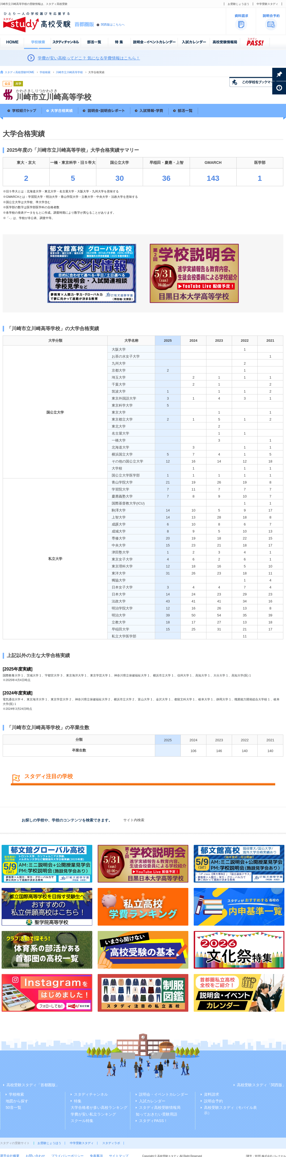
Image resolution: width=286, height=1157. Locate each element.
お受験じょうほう (238, 3)
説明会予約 (213, 1101)
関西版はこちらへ (113, 24)
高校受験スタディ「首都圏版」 (32, 1085)
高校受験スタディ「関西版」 (261, 1085)
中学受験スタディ (267, 3)
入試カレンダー (152, 1101)
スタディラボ (111, 1143)
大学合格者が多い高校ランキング (99, 1107)
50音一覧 (13, 1107)
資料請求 (211, 1094)
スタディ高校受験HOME (19, 72)
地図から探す (17, 1101)
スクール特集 (82, 1121)
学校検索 (45, 72)
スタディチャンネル (91, 1094)
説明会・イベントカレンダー (163, 1094)
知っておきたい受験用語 (156, 1114)
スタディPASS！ (153, 1121)
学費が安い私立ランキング (93, 1114)
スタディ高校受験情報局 (160, 1107)
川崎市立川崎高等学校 (69, 72)
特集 (77, 1101)
